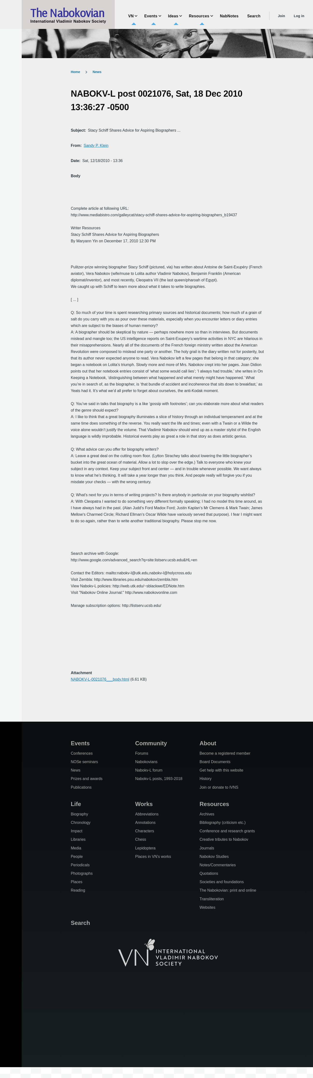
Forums (141, 753)
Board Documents (214, 762)
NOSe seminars (84, 762)
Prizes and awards (86, 779)
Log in (299, 16)
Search (80, 923)
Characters (144, 831)
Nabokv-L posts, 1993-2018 (158, 779)
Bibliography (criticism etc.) (222, 822)
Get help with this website (221, 770)
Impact (76, 831)
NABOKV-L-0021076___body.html (100, 679)
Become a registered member (224, 753)
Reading (78, 890)
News (97, 72)
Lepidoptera (145, 848)
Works (144, 804)
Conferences (82, 753)
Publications (81, 787)
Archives (206, 814)
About (207, 743)
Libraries (78, 839)
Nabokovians (146, 762)
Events (80, 743)
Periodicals (80, 865)
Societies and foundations (221, 882)
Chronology (80, 822)
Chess (140, 839)
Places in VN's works (153, 856)
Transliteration (211, 899)
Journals (206, 848)
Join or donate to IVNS (218, 787)
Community (151, 743)
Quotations (208, 873)
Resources (214, 804)
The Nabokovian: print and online (227, 890)
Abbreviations (146, 814)
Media (76, 848)
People (77, 856)
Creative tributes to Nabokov (223, 839)
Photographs (82, 873)
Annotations (145, 822)
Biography (79, 814)
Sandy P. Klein (96, 145)
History (205, 779)
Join (281, 16)
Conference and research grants (227, 831)
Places (76, 882)
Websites (207, 907)
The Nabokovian (67, 13)
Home (75, 72)
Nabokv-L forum (148, 770)
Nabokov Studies (214, 856)
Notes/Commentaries (217, 865)
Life (76, 804)
